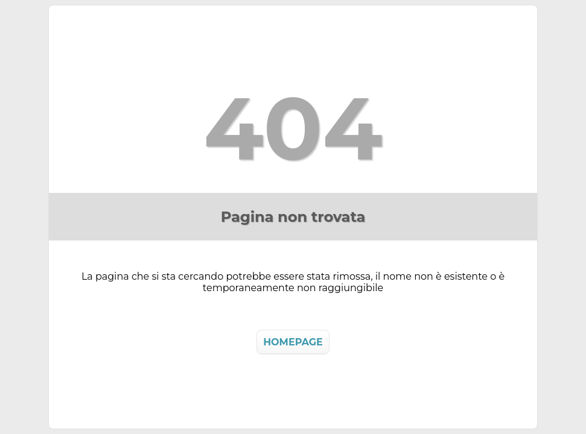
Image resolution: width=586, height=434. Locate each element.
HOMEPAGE (293, 342)
